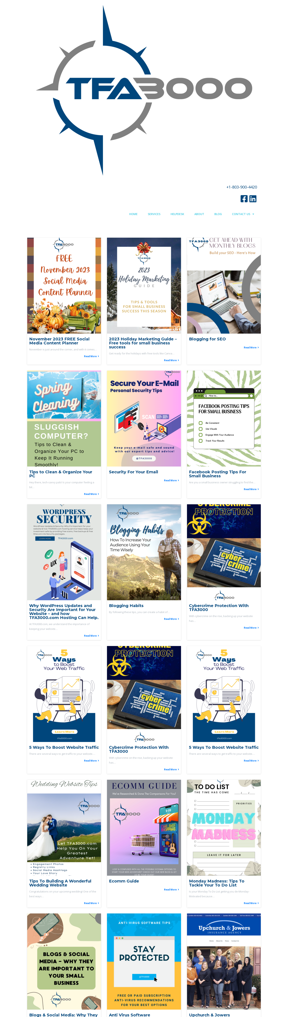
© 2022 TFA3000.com (144, 1003)
